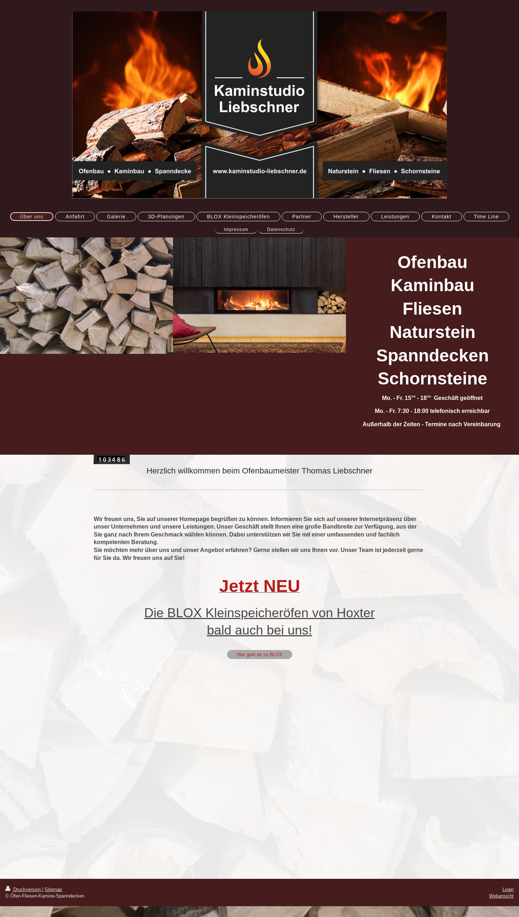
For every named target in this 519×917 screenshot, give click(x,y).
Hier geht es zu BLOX (260, 654)
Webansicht (501, 896)
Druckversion (23, 889)
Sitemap (53, 889)
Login (508, 889)
